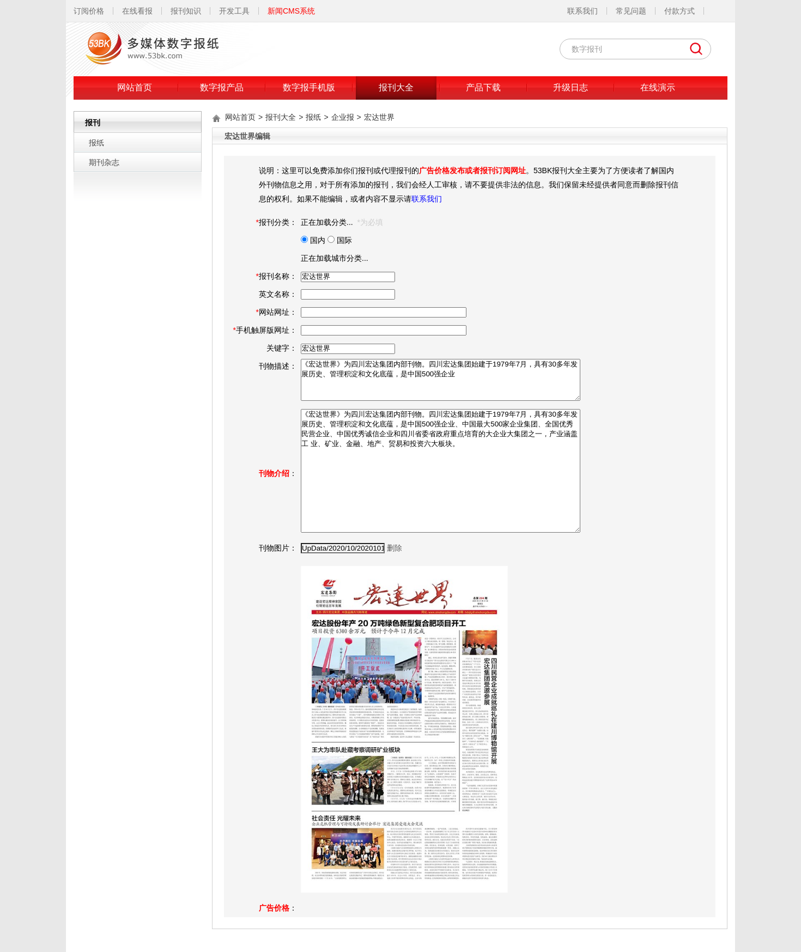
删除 (394, 548)
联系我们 (582, 11)
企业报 (342, 117)
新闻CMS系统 (291, 11)
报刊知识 (186, 11)
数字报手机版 (309, 87)
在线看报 (137, 11)
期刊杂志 (104, 162)
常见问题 (631, 11)
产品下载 (483, 87)
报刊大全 (396, 87)
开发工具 (234, 11)
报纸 (96, 142)
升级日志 (570, 87)
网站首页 (134, 87)
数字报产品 (222, 87)
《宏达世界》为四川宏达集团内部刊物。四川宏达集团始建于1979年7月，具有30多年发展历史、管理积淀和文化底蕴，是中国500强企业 (440, 380)
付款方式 (679, 11)
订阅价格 (89, 11)
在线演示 (657, 87)
